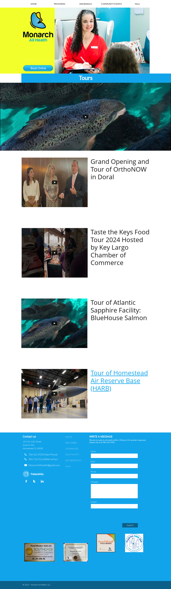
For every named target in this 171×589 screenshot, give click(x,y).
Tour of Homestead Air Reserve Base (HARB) (119, 380)
